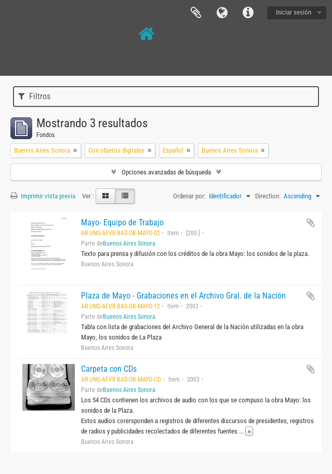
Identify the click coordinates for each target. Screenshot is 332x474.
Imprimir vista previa (42, 196)
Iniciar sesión (293, 12)
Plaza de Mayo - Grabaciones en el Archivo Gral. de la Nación (183, 296)
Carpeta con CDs (109, 369)
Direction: (268, 196)
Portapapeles (196, 13)
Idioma (222, 13)
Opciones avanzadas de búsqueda (166, 172)
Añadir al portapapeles (311, 223)
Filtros (34, 96)
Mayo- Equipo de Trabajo (122, 222)
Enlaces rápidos (248, 13)
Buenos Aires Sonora (129, 243)
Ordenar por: (189, 196)
